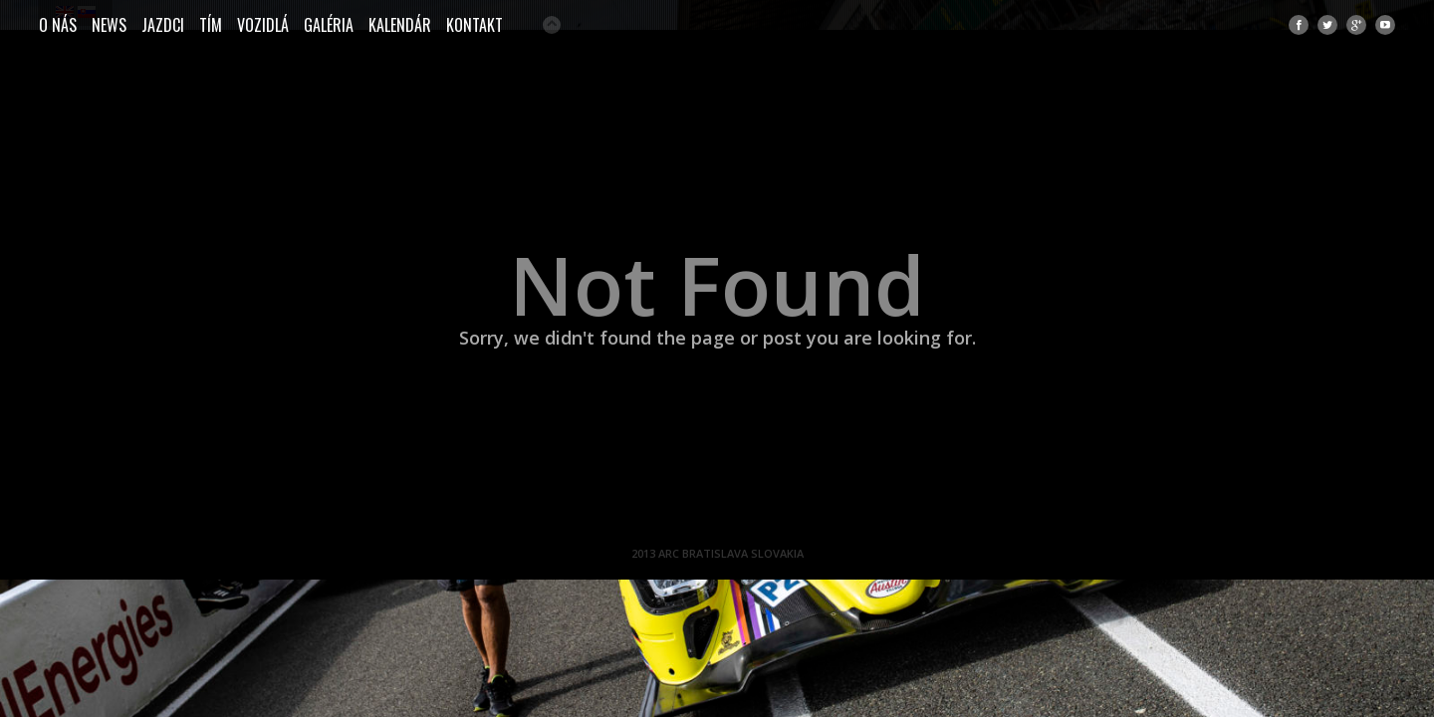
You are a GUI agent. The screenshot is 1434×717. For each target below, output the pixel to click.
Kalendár (399, 25)
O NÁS (58, 25)
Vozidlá (263, 25)
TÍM (210, 25)
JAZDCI (162, 25)
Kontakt (474, 25)
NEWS (109, 25)
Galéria (329, 25)
